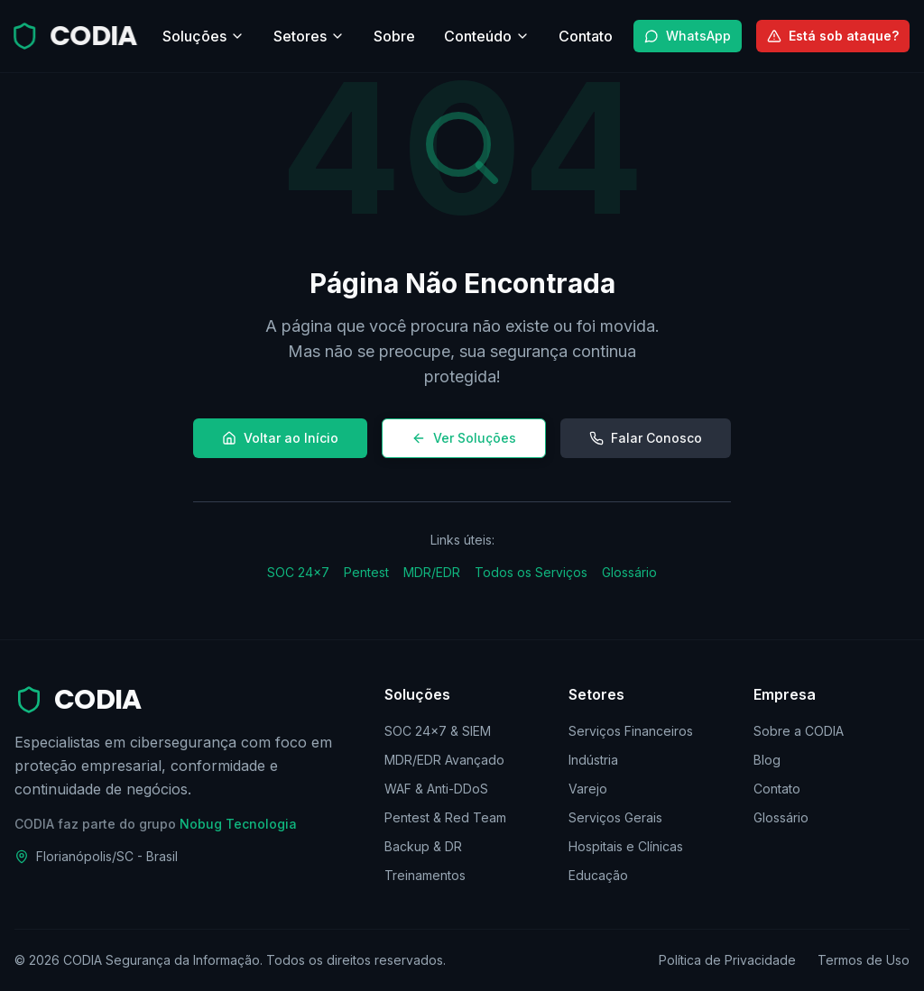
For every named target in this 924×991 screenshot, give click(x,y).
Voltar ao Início (280, 437)
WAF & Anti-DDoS (436, 788)
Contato (776, 788)
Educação (598, 875)
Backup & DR (423, 846)
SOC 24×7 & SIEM (437, 731)
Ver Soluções (463, 437)
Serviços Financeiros (630, 731)
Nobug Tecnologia (238, 823)
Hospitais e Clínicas (625, 846)
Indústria (593, 759)
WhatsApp (687, 35)
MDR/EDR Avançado (444, 759)
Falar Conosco (645, 437)
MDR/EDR (431, 572)
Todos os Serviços (531, 572)
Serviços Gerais (615, 817)
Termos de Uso (864, 960)
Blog (767, 759)
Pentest (366, 572)
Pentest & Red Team (445, 817)
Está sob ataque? (833, 35)
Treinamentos (425, 875)
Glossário (629, 572)
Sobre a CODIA (798, 731)
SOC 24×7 (298, 572)
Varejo (587, 788)
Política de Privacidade (727, 960)
